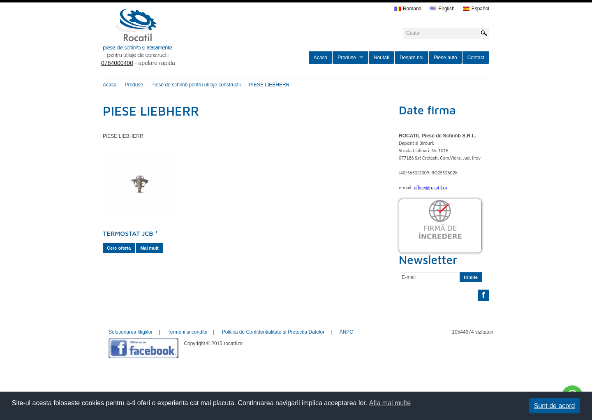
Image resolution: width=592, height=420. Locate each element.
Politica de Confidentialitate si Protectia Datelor (273, 332)
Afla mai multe (390, 402)
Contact (475, 57)
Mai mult (149, 248)
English (442, 9)
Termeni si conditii (187, 332)
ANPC (346, 332)
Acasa (320, 57)
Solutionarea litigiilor (131, 332)
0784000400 (117, 63)
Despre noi (411, 57)
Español (476, 9)
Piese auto (445, 57)
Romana (407, 9)
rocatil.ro (179, 44)
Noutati (381, 57)
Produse (347, 57)
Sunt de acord (554, 405)
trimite (471, 277)
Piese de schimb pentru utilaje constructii (195, 85)
